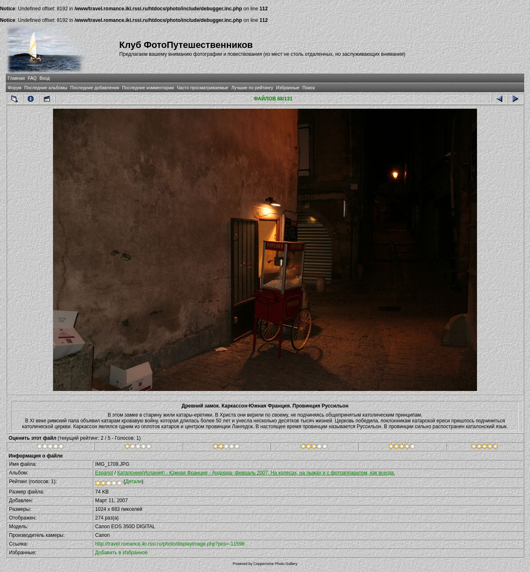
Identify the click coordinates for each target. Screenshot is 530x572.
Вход (45, 78)
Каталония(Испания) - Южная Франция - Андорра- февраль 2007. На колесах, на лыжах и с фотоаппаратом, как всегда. (256, 473)
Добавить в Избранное (121, 552)
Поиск (308, 87)
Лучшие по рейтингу (252, 87)
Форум (15, 87)
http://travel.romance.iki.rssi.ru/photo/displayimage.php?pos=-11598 (170, 544)
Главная (16, 78)
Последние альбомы (45, 87)
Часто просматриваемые (203, 87)
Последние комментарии (148, 87)
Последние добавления (94, 87)
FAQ (32, 78)
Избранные (287, 87)
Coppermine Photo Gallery (275, 564)
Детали (133, 481)
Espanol (104, 473)
